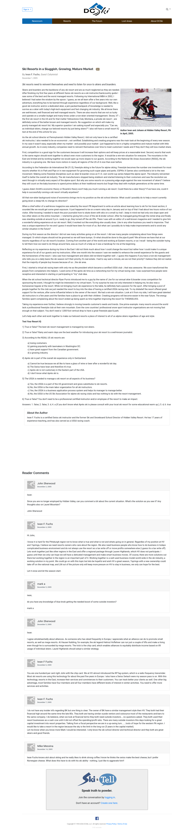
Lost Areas (127, 21)
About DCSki (157, 21)
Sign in (26, 9)
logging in (110, 797)
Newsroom (37, 21)
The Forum (97, 21)
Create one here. (109, 803)
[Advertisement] (97, 46)
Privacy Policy (111, 824)
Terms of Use (122, 824)
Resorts (67, 21)
